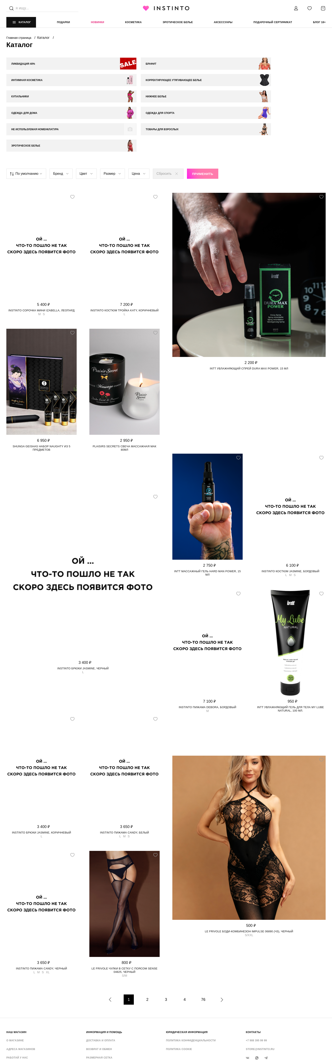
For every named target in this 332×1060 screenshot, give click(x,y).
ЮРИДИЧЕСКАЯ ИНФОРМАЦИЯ (187, 984)
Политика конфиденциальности (191, 992)
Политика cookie (179, 1001)
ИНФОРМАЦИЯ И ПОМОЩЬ (104, 984)
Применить (202, 126)
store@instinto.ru (260, 1001)
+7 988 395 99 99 (256, 992)
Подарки (63, 22)
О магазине (15, 992)
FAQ (9, 1018)
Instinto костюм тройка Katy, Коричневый (124, 262)
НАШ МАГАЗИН (16, 984)
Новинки (97, 22)
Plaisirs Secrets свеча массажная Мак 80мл (124, 400)
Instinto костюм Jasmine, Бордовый (291, 523)
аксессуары (223, 22)
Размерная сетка (99, 1010)
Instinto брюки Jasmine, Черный (83, 620)
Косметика (133, 22)
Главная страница (19, 37)
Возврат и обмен (99, 1001)
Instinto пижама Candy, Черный (41, 921)
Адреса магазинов (20, 1001)
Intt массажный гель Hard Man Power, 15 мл (207, 525)
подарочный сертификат (272, 22)
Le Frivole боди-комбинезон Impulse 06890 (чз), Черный (249, 883)
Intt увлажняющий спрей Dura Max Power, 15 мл (249, 321)
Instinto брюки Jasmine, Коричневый (41, 785)
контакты (253, 984)
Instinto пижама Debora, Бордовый (207, 659)
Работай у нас (17, 1010)
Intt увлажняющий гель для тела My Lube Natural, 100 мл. (290, 661)
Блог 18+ (319, 22)
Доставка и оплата (100, 992)
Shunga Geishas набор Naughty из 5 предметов (41, 400)
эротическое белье (178, 22)
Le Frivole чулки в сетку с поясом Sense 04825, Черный (124, 922)
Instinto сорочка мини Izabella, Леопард (41, 262)
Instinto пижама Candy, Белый (124, 785)
